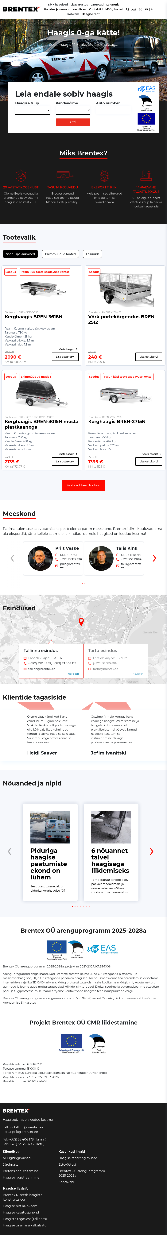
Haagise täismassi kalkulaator (25, 1225)
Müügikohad (114, 9)
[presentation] (12, 565)
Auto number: (108, 103)
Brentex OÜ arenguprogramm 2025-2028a (82, 1173)
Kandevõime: (67, 103)
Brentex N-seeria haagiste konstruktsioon (22, 1197)
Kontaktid (96, 9)
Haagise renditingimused (78, 1158)
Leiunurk (112, 4)
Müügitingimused (17, 1158)
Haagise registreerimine (21, 1177)
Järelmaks (10, 1164)
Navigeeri (73, 673)
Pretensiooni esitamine (20, 1171)
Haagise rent (91, 14)
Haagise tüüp (27, 103)
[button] (82, 583)
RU (152, 9)
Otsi (133, 9)
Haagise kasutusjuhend (21, 1212)
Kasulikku (79, 9)
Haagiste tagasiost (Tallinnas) (25, 1219)
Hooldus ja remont (57, 9)
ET (146, 9)
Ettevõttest (67, 1164)
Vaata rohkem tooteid (83, 485)
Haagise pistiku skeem (20, 1206)
